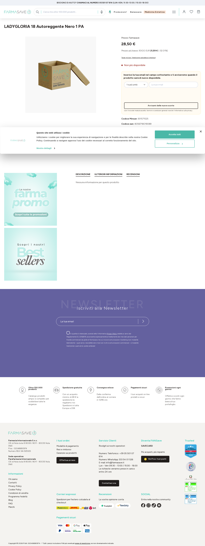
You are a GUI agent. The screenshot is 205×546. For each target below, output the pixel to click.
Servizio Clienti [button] (107, 440)
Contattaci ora (109, 483)
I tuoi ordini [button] (63, 440)
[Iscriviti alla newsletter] (143, 321)
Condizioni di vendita (18, 493)
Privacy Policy (112, 334)
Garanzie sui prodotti (67, 453)
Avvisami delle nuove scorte (161, 105)
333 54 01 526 (125, 459)
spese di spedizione (82, 543)
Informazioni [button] (15, 473)
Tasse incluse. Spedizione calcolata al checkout (138, 58)
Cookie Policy (14, 489)
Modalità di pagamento (68, 446)
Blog (10, 500)
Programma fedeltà (17, 496)
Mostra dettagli (43, 21)
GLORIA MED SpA (150, 129)
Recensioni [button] (105, 494)
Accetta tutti (175, 7)
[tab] (83, 175)
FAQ (10, 503)
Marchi (11, 507)
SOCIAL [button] (145, 494)
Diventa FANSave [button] (151, 440)
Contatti (12, 482)
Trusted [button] (189, 440)
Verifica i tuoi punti (157, 459)
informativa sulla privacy (183, 111)
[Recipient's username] (97, 321)
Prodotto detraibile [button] (130, 139)
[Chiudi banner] (201, 4)
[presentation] (147, 97)
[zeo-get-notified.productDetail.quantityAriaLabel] (136, 85)
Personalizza (175, 16)
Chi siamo (13, 479)
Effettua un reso (67, 460)
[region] (60, 75)
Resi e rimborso (64, 449)
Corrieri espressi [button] (66, 494)
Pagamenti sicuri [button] (66, 517)
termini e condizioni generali (157, 111)
